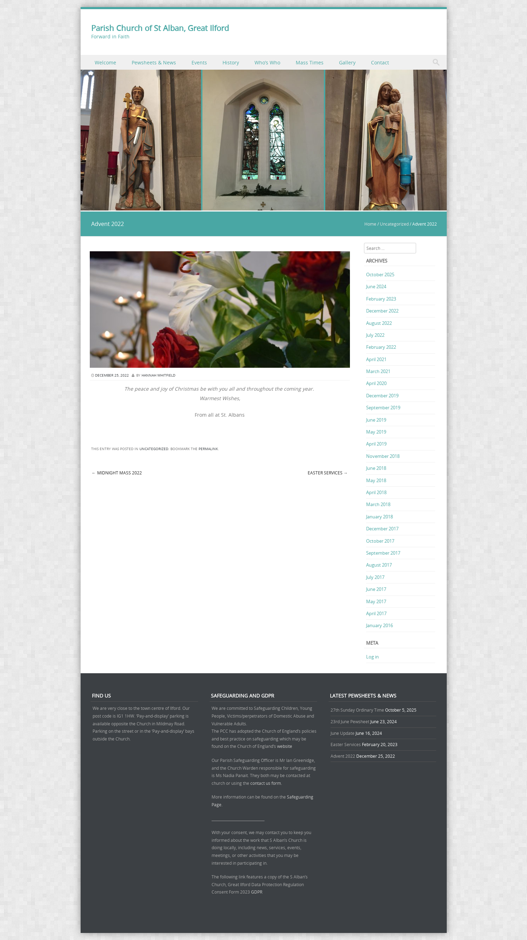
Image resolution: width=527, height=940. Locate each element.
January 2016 (379, 625)
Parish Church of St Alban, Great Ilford (160, 28)
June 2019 (376, 420)
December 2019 (382, 395)
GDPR (256, 892)
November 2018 (383, 456)
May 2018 (376, 480)
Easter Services (328, 472)
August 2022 (379, 323)
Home (370, 224)
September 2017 (383, 553)
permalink (208, 449)
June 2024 (376, 286)
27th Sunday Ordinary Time (357, 710)
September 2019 (383, 407)
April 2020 (376, 383)
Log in (372, 657)
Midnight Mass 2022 (117, 472)
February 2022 (381, 347)
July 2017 (375, 577)
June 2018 (376, 468)
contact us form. (266, 783)
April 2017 (376, 613)
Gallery (347, 62)
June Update (343, 733)
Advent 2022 (343, 756)
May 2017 (376, 601)
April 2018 (376, 492)
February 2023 (381, 299)
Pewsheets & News (154, 62)
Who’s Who (267, 62)
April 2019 (376, 444)
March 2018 (378, 504)
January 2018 (379, 516)
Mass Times (310, 62)
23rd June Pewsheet (350, 721)
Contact (380, 62)
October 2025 (380, 274)
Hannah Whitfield (158, 375)
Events (199, 62)
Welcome (105, 62)
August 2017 (379, 565)
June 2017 (376, 589)
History (230, 62)
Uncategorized (394, 224)
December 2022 (382, 311)
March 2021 (378, 371)
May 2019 (376, 432)
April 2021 (376, 359)
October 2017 (380, 541)
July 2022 (375, 335)
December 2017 (382, 528)
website (284, 746)
